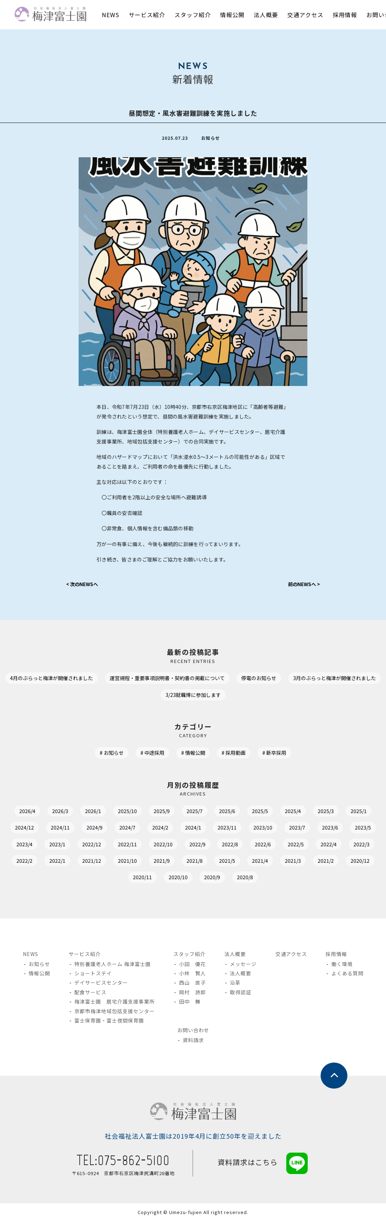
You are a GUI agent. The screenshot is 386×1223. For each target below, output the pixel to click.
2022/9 (285, 845)
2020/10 (248, 878)
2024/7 (176, 829)
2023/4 (100, 845)
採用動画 (237, 754)
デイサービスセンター (101, 984)
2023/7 (357, 829)
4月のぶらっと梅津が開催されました (95, 679)
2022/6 (355, 845)
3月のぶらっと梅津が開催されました (154, 696)
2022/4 (67, 862)
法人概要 (235, 955)
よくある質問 (347, 974)
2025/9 (177, 812)
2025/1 (29, 829)
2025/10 (140, 812)
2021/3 (100, 878)
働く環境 (341, 965)
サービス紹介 (84, 955)
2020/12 (172, 878)
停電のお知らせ (316, 679)
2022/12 (172, 845)
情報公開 (195, 754)
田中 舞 (190, 1002)
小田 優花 (192, 965)
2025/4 (317, 812)
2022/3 (102, 862)
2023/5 (65, 845)
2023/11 (282, 829)
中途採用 (152, 754)
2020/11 (210, 878)
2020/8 (320, 878)
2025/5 (282, 812)
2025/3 (352, 812)
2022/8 (320, 845)
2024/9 (141, 829)
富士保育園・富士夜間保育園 (109, 1021)
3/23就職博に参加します (246, 696)
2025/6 (247, 812)
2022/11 (210, 845)
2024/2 (211, 829)
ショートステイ (93, 974)
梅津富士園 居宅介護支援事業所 (114, 1002)
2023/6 (30, 845)
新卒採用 (280, 754)
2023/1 (136, 845)
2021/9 (284, 862)
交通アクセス (291, 955)
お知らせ (110, 754)
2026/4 (34, 812)
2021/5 (354, 862)
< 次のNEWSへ (83, 585)
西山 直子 (192, 984)
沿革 (235, 984)
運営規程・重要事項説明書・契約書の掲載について (219, 679)
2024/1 (246, 829)
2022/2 (137, 862)
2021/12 (209, 862)
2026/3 (69, 812)
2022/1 (172, 862)
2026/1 (104, 812)
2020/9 (285, 878)
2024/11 (104, 829)
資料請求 (193, 1041)
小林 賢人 (192, 974)
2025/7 (212, 812)
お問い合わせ (193, 1031)
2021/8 (319, 862)
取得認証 (241, 993)
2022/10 (248, 845)
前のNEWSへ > (302, 585)
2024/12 (65, 829)
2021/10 (247, 862)
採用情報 (336, 955)
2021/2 (136, 878)
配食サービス (90, 993)
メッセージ (243, 965)
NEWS (30, 955)
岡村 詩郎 (192, 993)
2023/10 (320, 829)
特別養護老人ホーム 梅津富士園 (112, 965)
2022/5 (32, 862)
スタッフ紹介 (189, 955)
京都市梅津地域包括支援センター (114, 1012)
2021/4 (65, 878)
